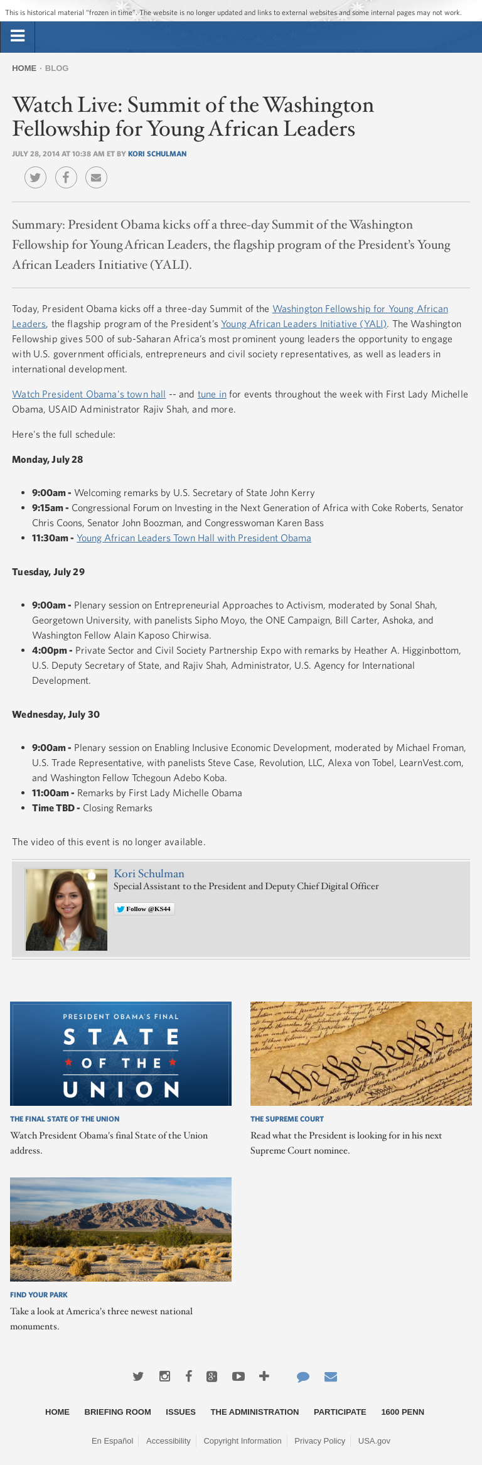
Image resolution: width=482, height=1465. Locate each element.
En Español (113, 1441)
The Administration (255, 1412)
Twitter (38, 168)
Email (99, 168)
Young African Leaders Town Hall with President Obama (194, 537)
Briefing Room (118, 1412)
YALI (373, 323)
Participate (340, 1412)
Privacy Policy (319, 1441)
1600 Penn (402, 1412)
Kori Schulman (157, 153)
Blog (57, 68)
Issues (181, 1412)
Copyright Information (242, 1441)
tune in (212, 393)
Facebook (69, 168)
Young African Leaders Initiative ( (292, 323)
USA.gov (374, 1441)
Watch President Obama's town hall (89, 393)
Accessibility (168, 1441)
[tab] (17, 36)
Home (24, 68)
